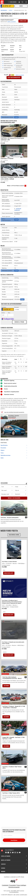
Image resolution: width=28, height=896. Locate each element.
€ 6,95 (16, 117)
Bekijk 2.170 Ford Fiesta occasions (15, 185)
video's (2, 450)
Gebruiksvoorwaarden (14, 887)
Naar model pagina (14, 534)
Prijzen (22, 299)
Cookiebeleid (5, 885)
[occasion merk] (7, 486)
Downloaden (23, 21)
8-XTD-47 (10, 10)
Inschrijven (14, 840)
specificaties (4, 445)
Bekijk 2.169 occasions (14, 498)
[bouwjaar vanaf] (7, 494)
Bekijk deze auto (8, 573)
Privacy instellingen (21, 885)
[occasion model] (21, 486)
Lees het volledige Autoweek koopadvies (14, 412)
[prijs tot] (21, 490)
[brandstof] (21, 494)
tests (2, 453)
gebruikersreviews (5, 455)
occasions (3, 448)
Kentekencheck (4, 10)
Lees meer (6, 685)
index (2, 458)
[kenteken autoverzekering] (8, 309)
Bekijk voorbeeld (11, 21)
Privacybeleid (12, 885)
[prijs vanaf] (7, 490)
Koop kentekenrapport (14, 77)
